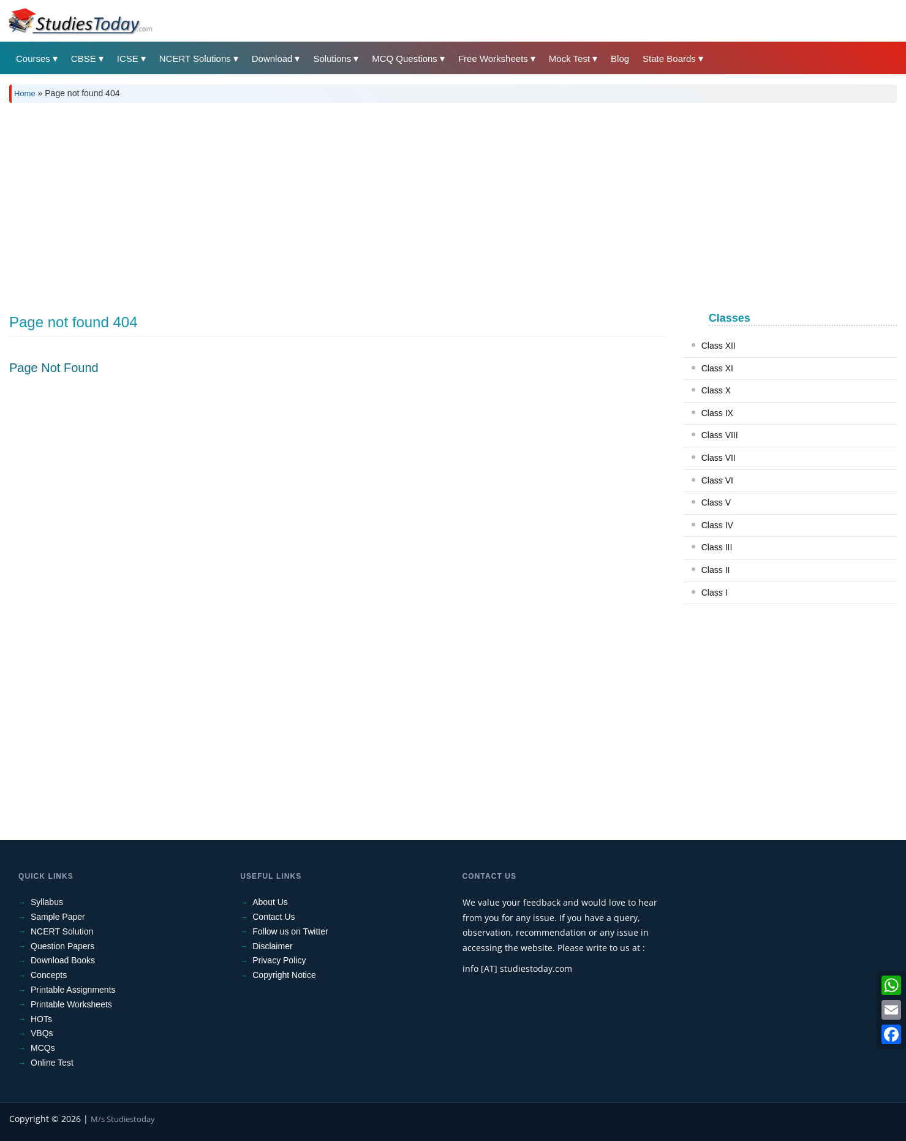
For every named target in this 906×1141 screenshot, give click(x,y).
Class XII (718, 346)
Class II (715, 570)
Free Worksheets (493, 58)
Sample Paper (58, 917)
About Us (270, 902)
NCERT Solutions (195, 58)
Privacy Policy (279, 960)
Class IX (717, 413)
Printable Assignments (73, 990)
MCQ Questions (404, 58)
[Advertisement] (376, 204)
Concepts (49, 975)
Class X (716, 390)
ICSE (127, 58)
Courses (33, 58)
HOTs (41, 1019)
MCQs (43, 1048)
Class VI (717, 480)
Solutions (332, 58)
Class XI (717, 368)
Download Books (63, 960)
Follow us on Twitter (290, 931)
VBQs (42, 1033)
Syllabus (47, 902)
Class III (717, 547)
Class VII (718, 458)
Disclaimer (272, 946)
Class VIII (719, 435)
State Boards (669, 58)
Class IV (717, 525)
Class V (716, 502)
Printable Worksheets (71, 1004)
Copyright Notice (284, 975)
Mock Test (569, 58)
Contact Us (273, 917)
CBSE (83, 58)
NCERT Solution (62, 931)
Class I (714, 592)
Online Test (52, 1062)
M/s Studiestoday (123, 1118)
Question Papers (62, 946)
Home (25, 93)
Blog (620, 58)
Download (272, 58)
